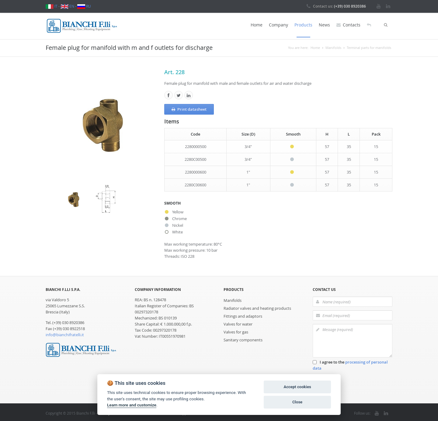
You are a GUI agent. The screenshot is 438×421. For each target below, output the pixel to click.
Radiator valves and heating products (257, 306)
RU (84, 6)
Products (303, 25)
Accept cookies (297, 387)
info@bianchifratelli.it (65, 333)
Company (278, 25)
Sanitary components (243, 338)
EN (67, 6)
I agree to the (350, 363)
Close (297, 402)
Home (256, 25)
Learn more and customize (131, 404)
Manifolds (233, 298)
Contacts (348, 25)
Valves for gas (236, 330)
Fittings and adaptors (243, 314)
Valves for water (238, 322)
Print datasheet (189, 107)
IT (51, 6)
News (324, 25)
